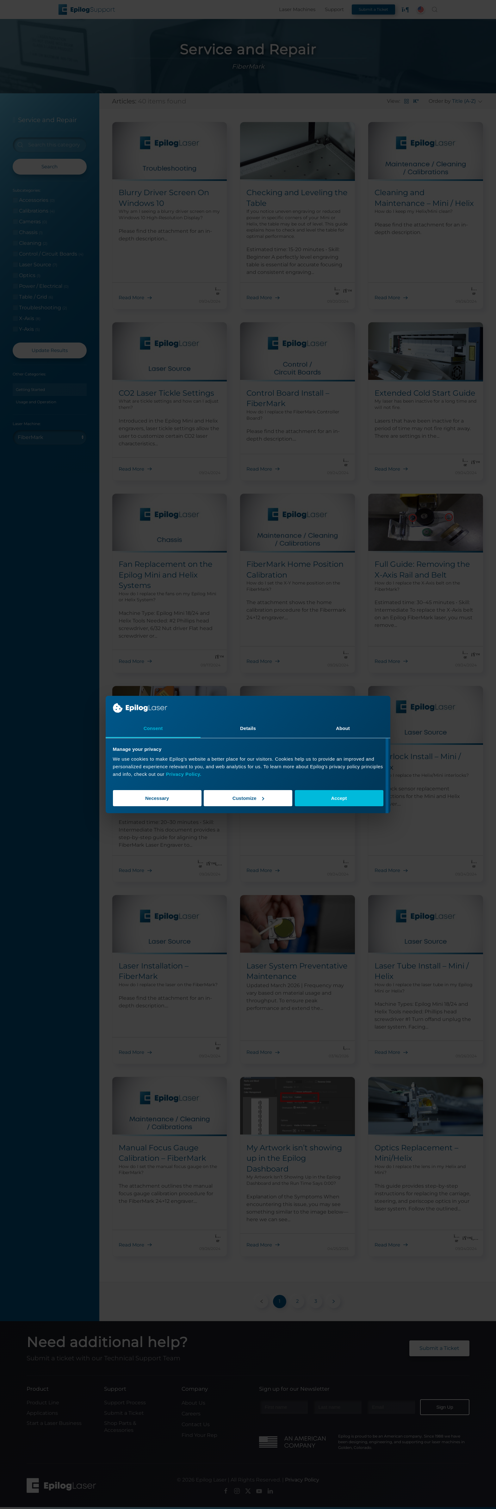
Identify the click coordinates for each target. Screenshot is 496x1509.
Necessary (157, 798)
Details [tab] (248, 728)
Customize (248, 798)
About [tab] (343, 728)
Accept (339, 798)
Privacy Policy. (183, 774)
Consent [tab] (153, 728)
